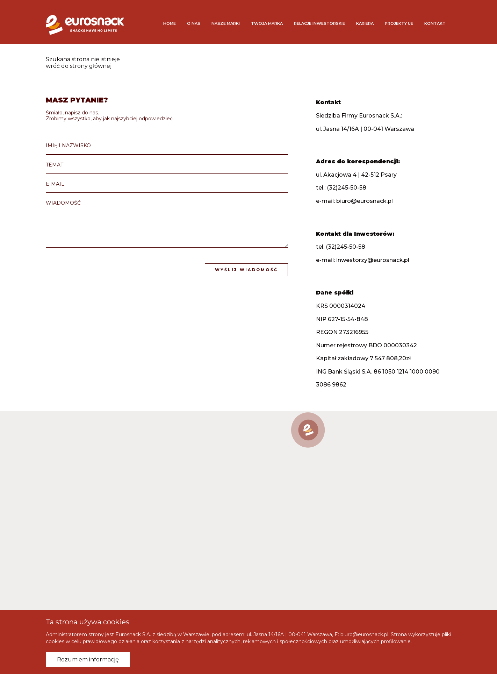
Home (169, 23)
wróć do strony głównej (78, 66)
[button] (308, 430)
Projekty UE (399, 23)
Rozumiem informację (88, 659)
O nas (193, 23)
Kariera (365, 23)
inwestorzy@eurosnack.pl (373, 260)
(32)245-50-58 (347, 188)
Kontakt (435, 23)
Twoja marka (267, 23)
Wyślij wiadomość (247, 269)
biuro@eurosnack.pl (365, 201)
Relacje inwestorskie (319, 23)
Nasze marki (225, 23)
